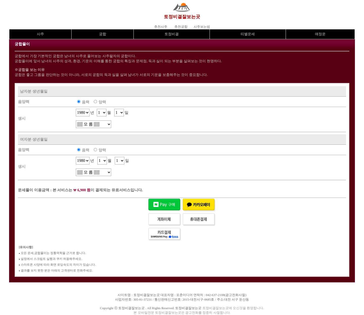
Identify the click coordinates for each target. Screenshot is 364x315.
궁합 (102, 34)
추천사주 (160, 27)
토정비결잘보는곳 (182, 16)
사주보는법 (202, 27)
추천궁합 (181, 27)
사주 (40, 34)
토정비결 (172, 34)
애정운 (320, 34)
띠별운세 (248, 34)
